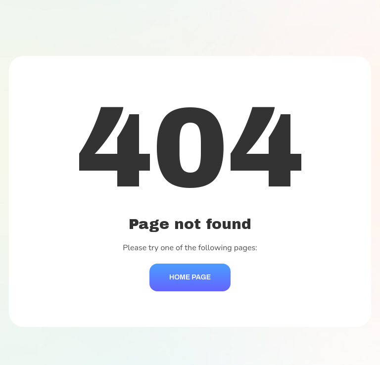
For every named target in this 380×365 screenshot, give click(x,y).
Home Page (190, 277)
